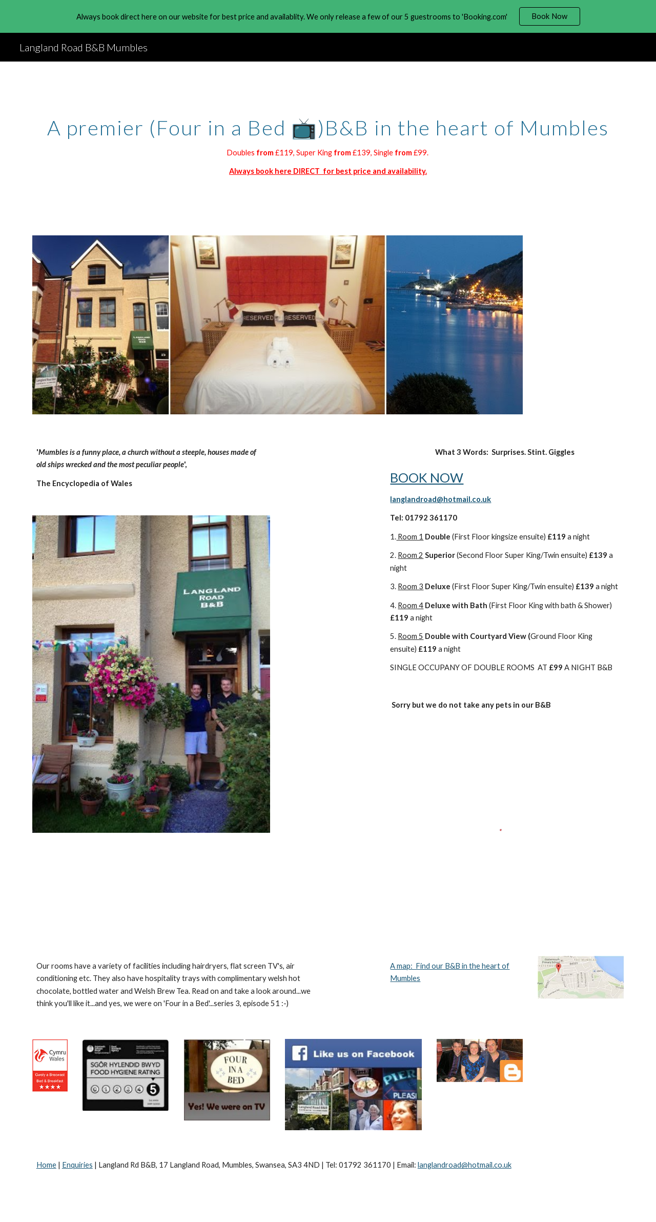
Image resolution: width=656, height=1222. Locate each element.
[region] (328, 16)
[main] (328, 142)
